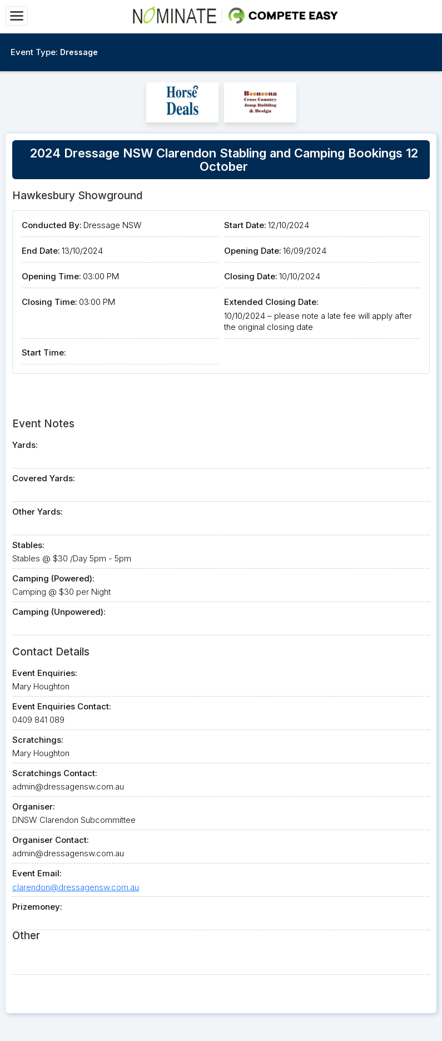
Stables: (28, 545)
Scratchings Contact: (54, 773)
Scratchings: (37, 739)
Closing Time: (49, 302)
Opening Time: (51, 276)
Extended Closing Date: (271, 302)
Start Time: (44, 352)
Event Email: (37, 873)
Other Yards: (37, 511)
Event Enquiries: (44, 673)
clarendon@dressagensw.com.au (75, 887)
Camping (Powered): (53, 578)
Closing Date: (250, 276)
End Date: (41, 250)
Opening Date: (252, 250)
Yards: (25, 445)
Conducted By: (52, 225)
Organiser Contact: (50, 840)
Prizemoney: (37, 906)
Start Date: (245, 225)
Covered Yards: (43, 478)
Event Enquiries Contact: (61, 706)
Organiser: (33, 806)
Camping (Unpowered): (59, 611)
